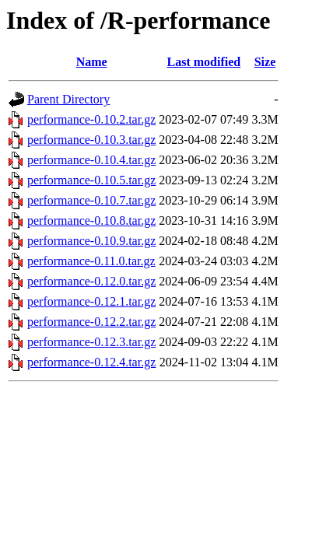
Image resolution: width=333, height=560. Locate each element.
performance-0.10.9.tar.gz (91, 240)
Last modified (203, 61)
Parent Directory (68, 99)
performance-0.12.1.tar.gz (91, 301)
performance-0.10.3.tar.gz (91, 139)
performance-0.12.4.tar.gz (91, 362)
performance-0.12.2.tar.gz (91, 321)
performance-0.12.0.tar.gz (91, 281)
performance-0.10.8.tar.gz (91, 220)
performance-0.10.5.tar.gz (91, 180)
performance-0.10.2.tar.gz (91, 119)
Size (265, 61)
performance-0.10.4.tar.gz (91, 159)
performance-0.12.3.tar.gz (91, 341)
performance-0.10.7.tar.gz (91, 200)
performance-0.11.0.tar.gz (91, 261)
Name (91, 61)
